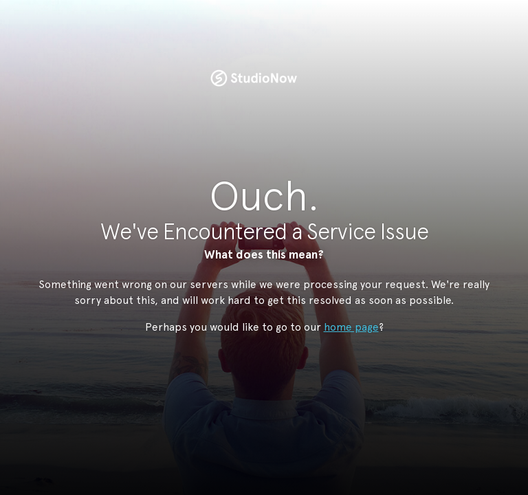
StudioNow (254, 78)
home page (351, 326)
